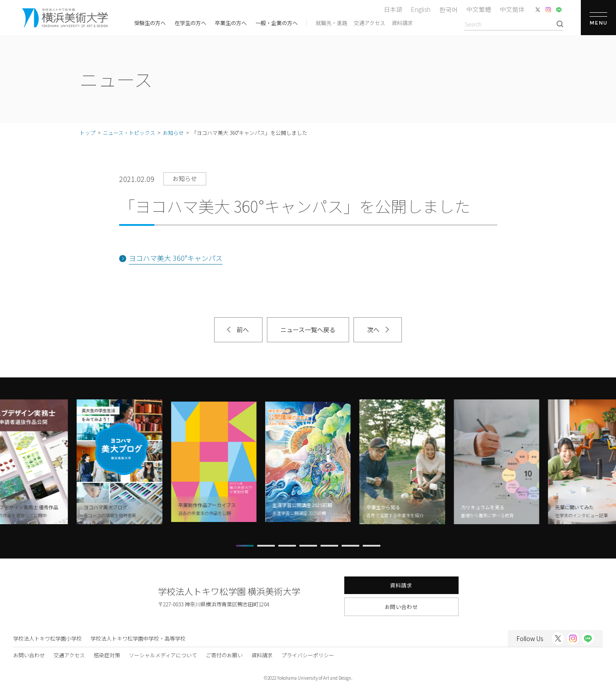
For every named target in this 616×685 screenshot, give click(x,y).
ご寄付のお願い (224, 655)
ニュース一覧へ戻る (308, 329)
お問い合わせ (401, 606)
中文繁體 (479, 9)
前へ (243, 329)
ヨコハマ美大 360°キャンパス (175, 258)
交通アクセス (369, 22)
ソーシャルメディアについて (163, 655)
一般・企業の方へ (276, 22)
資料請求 (402, 22)
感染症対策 (107, 655)
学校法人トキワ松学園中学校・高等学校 (138, 638)
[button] (245, 546)
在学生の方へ (190, 22)
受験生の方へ (150, 22)
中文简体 (512, 9)
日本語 (393, 9)
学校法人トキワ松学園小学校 (47, 638)
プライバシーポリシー (307, 655)
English (420, 9)
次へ (373, 329)
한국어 (448, 9)
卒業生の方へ (231, 22)
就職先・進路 (331, 22)
